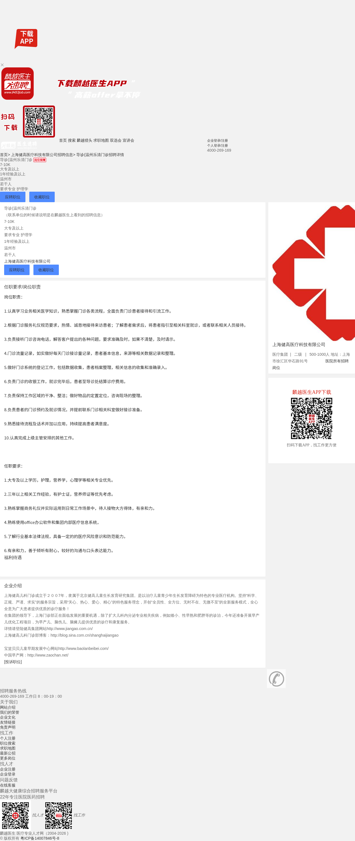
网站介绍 (7, 707)
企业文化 (7, 717)
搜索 (72, 140)
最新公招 (7, 753)
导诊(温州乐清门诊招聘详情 (100, 154)
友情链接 (7, 722)
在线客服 (7, 785)
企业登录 (7, 774)
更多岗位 (7, 758)
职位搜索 (7, 743)
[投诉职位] (13, 662)
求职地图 (101, 140)
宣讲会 (128, 140)
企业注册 (7, 769)
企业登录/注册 (217, 141)
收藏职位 (42, 197)
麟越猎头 (84, 140)
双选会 (116, 140)
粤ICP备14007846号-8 (39, 838)
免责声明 (7, 727)
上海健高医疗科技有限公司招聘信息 (43, 154)
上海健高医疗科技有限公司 (27, 261)
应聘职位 (12, 197)
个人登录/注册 (217, 145)
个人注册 (7, 738)
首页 (63, 140)
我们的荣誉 (9, 712)
